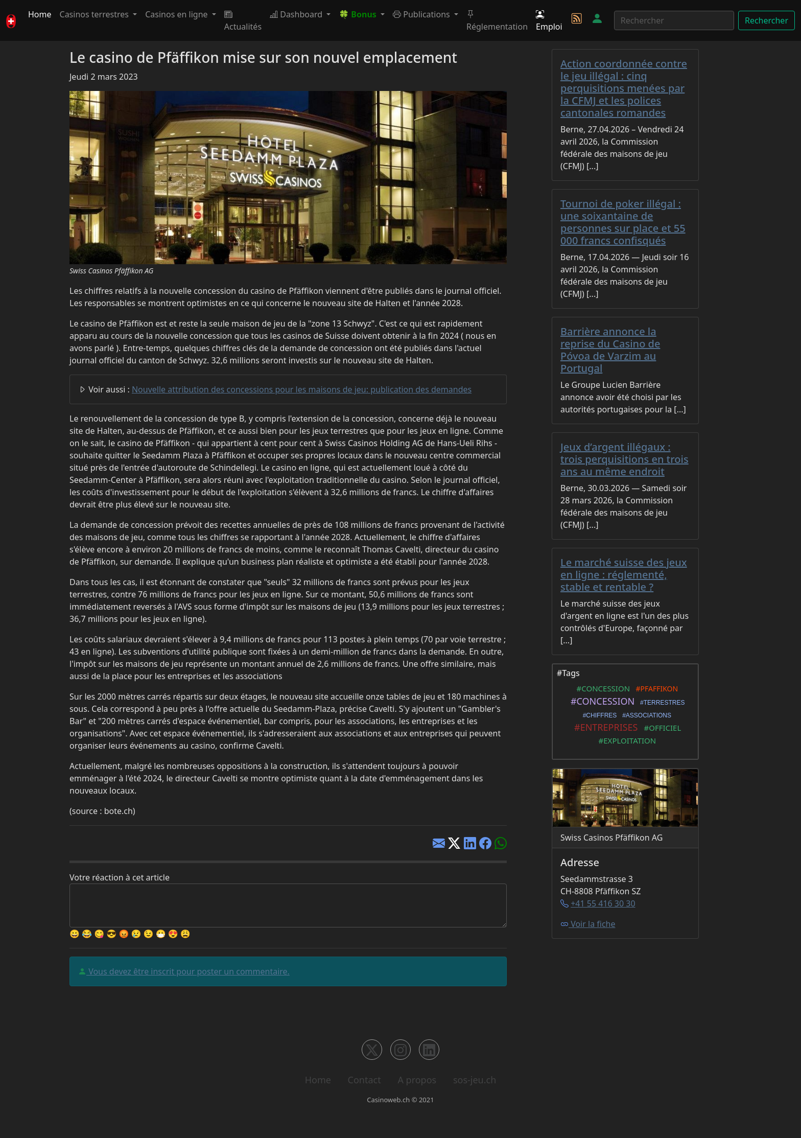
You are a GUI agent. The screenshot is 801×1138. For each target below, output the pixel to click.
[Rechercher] (674, 20)
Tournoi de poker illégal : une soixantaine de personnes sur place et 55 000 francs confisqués (623, 222)
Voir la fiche (588, 924)
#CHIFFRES (598, 715)
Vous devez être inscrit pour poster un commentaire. (188, 971)
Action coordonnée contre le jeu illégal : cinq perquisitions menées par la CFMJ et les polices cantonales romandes (623, 88)
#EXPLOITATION (625, 740)
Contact (364, 1080)
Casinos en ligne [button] (177, 14)
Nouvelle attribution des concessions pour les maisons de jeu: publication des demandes (302, 389)
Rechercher (766, 20)
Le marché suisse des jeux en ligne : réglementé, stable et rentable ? (623, 574)
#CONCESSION (601, 688)
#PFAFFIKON (655, 688)
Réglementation (497, 20)
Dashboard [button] (297, 14)
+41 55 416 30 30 (603, 903)
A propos (416, 1080)
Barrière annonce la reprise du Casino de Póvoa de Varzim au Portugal (610, 349)
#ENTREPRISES (604, 727)
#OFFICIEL (660, 728)
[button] (362, 14)
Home (40, 14)
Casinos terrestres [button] (95, 14)
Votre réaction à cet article (119, 877)
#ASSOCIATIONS (645, 715)
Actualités (243, 20)
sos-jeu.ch (474, 1080)
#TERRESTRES (661, 702)
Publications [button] (422, 14)
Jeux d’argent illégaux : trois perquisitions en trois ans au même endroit (624, 459)
